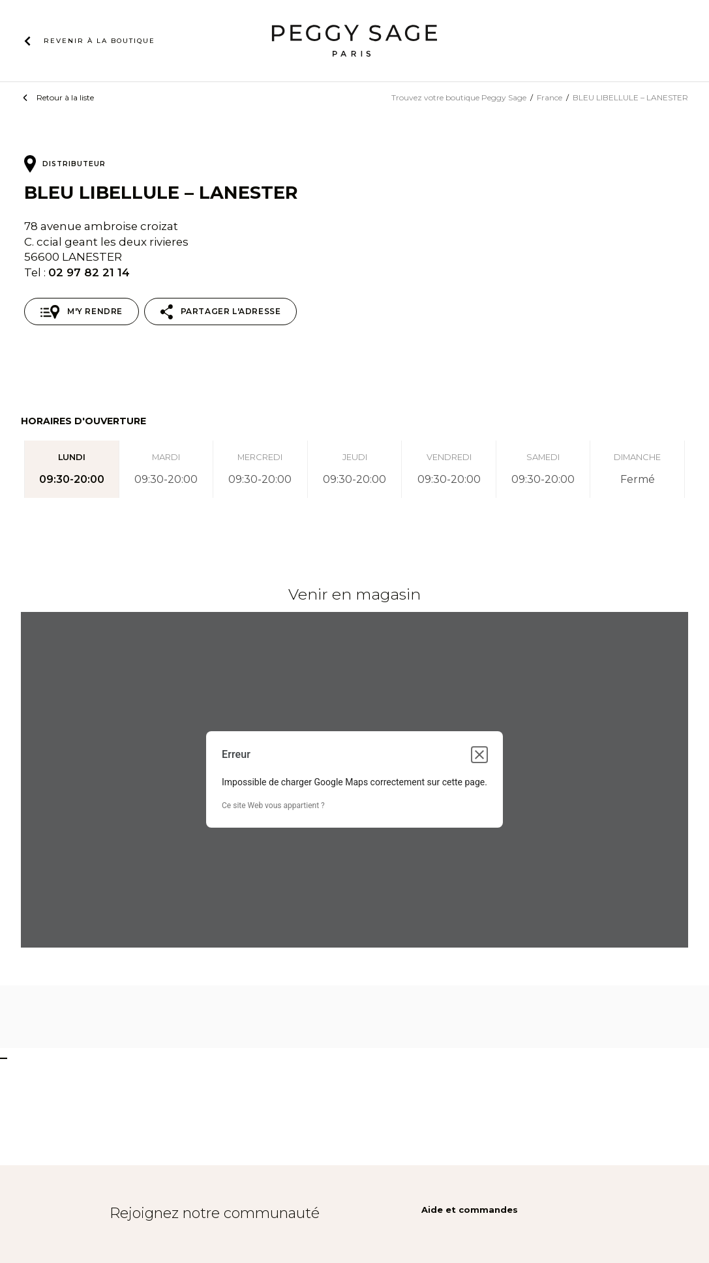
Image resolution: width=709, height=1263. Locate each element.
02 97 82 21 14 (89, 272)
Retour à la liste (65, 97)
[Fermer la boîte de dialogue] (479, 754)
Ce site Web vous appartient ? (273, 805)
